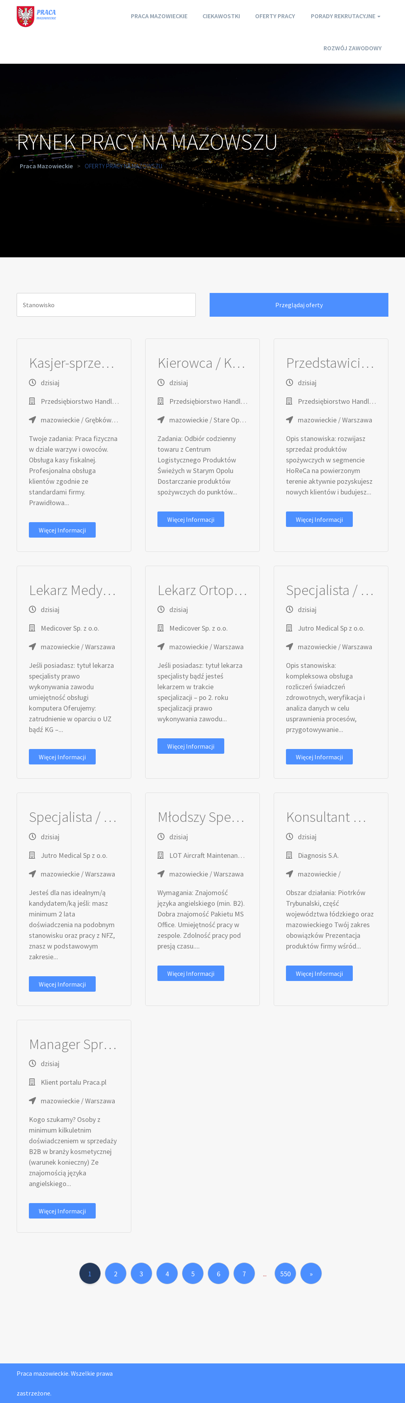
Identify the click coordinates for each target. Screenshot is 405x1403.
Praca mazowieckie (154, 16)
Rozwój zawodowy (351, 47)
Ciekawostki (218, 16)
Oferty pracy (274, 16)
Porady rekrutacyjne (345, 16)
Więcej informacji (62, 530)
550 (285, 1273)
